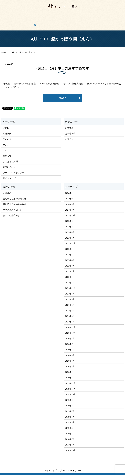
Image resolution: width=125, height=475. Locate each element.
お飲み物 (54, 16)
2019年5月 (70, 412)
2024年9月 (70, 189)
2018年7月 (70, 429)
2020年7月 (70, 334)
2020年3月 (70, 356)
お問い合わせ (109, 16)
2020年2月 (70, 362)
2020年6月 (70, 340)
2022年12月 (70, 233)
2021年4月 (70, 300)
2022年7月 (70, 244)
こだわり (27, 16)
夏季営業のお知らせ (12, 200)
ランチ (36, 16)
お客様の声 (97, 16)
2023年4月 (70, 222)
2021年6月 (70, 289)
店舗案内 (17, 16)
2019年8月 (70, 395)
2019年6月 (70, 407)
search (120, 17)
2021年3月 (70, 306)
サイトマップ (9, 168)
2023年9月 (70, 211)
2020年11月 (70, 317)
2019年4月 (70, 418)
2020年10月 (70, 323)
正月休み (7, 183)
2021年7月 (70, 284)
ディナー (45, 16)
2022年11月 (70, 239)
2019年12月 (70, 373)
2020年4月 (70, 351)
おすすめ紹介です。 (12, 205)
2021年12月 (70, 272)
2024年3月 (70, 200)
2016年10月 (70, 440)
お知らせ (69, 129)
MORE (62, 88)
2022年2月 (70, 261)
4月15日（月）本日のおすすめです (62, 57)
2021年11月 (70, 278)
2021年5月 (70, 295)
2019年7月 (70, 401)
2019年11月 (70, 379)
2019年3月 (70, 423)
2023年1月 (70, 228)
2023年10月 (70, 205)
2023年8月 (70, 216)
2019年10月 (70, 384)
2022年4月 (70, 250)
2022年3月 (70, 256)
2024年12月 (70, 183)
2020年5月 (70, 345)
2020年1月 (70, 367)
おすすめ (69, 118)
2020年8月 (70, 328)
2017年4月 (70, 435)
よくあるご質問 (83, 16)
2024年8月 (70, 194)
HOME (8, 16)
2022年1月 (70, 267)
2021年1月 (70, 312)
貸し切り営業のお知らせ (14, 189)
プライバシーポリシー (13, 163)
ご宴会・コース (67, 16)
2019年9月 (70, 390)
